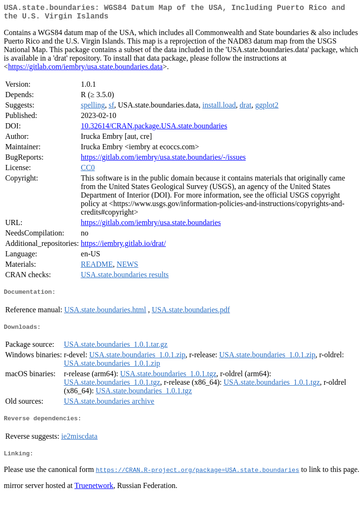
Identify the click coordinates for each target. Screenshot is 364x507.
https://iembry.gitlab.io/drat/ (123, 247)
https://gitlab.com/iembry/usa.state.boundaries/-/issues (163, 161)
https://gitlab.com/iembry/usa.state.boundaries (151, 226)
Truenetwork (93, 495)
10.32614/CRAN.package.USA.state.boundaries (154, 130)
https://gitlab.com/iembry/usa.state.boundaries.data (85, 70)
